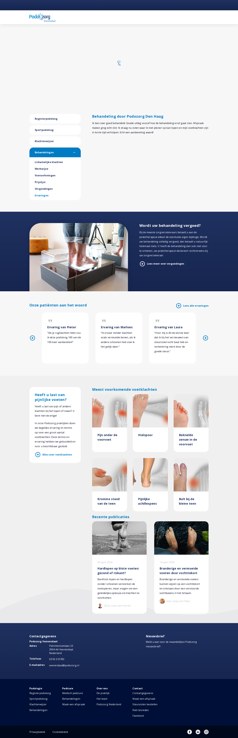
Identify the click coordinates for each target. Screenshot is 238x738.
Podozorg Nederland (109, 704)
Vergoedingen (44, 188)
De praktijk (103, 693)
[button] (77, 152)
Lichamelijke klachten (49, 162)
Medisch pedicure (72, 693)
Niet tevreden (141, 710)
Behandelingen (44, 152)
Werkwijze (41, 168)
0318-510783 (56, 659)
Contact (138, 688)
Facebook (138, 715)
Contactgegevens (143, 693)
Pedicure (67, 688)
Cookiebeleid (60, 732)
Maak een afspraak (73, 704)
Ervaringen (41, 195)
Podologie (35, 688)
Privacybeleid (37, 732)
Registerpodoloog (46, 118)
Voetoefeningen (45, 175)
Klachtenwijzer (44, 141)
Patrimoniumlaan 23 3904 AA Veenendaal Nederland (61, 649)
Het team (102, 698)
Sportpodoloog (44, 130)
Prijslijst (40, 182)
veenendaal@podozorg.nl (64, 665)
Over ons (102, 688)
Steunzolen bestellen (145, 704)
